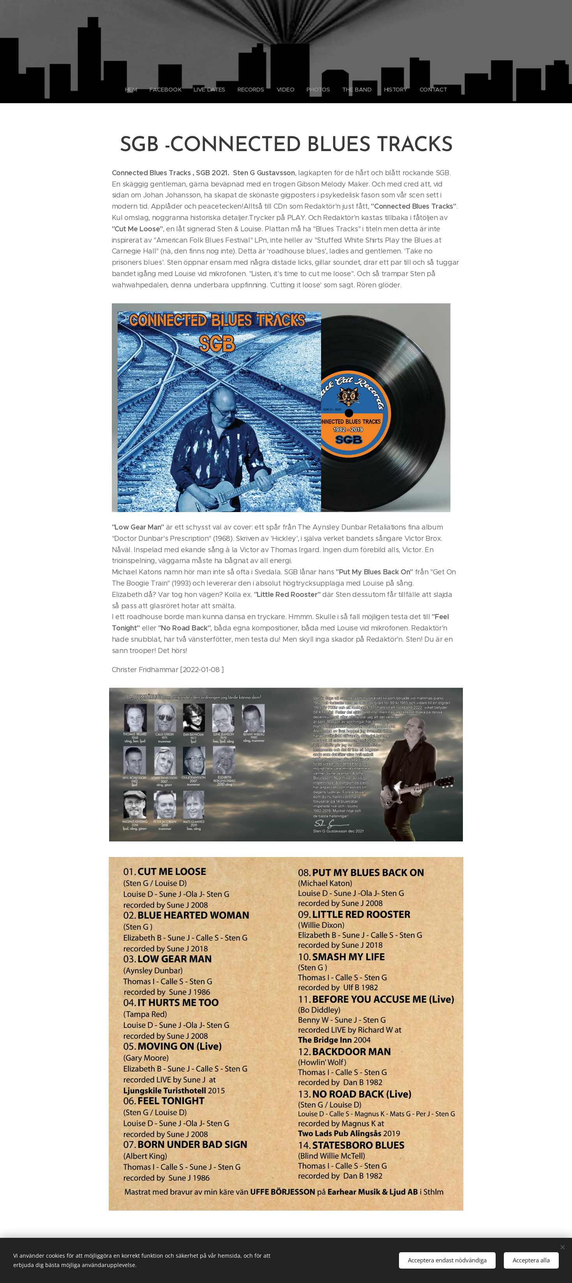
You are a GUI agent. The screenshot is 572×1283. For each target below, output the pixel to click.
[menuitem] (135, 89)
